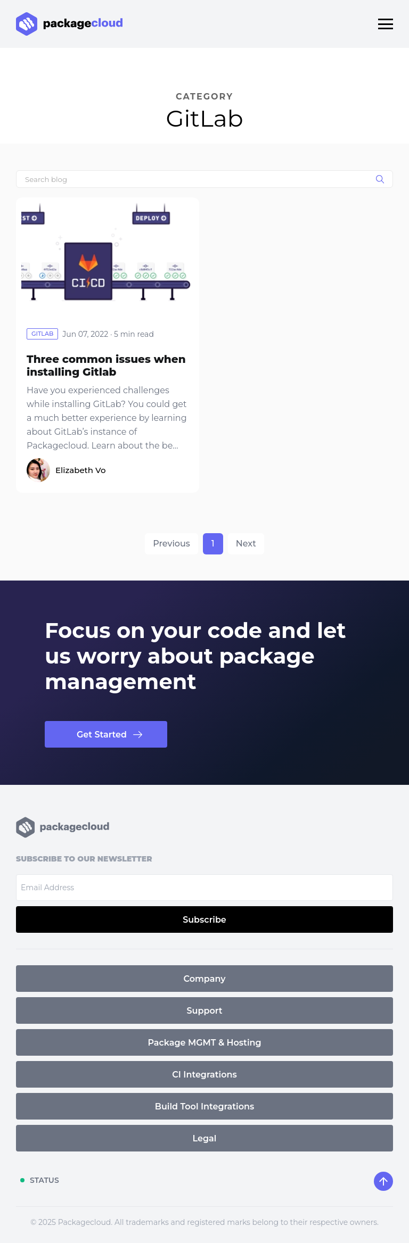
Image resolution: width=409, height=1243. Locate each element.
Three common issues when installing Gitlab (106, 365)
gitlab (42, 333)
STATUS (44, 1180)
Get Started (102, 735)
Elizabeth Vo (80, 470)
